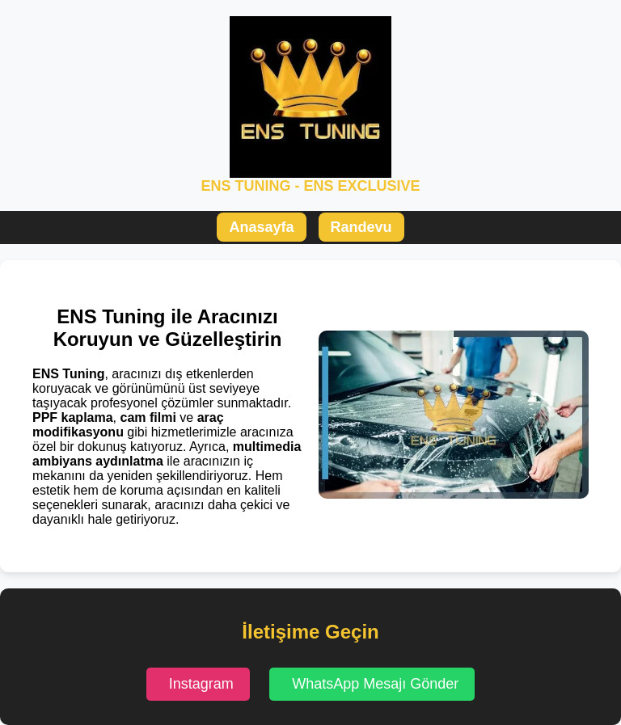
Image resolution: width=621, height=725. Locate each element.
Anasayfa (261, 227)
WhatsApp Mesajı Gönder (375, 684)
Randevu (361, 227)
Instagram (201, 684)
